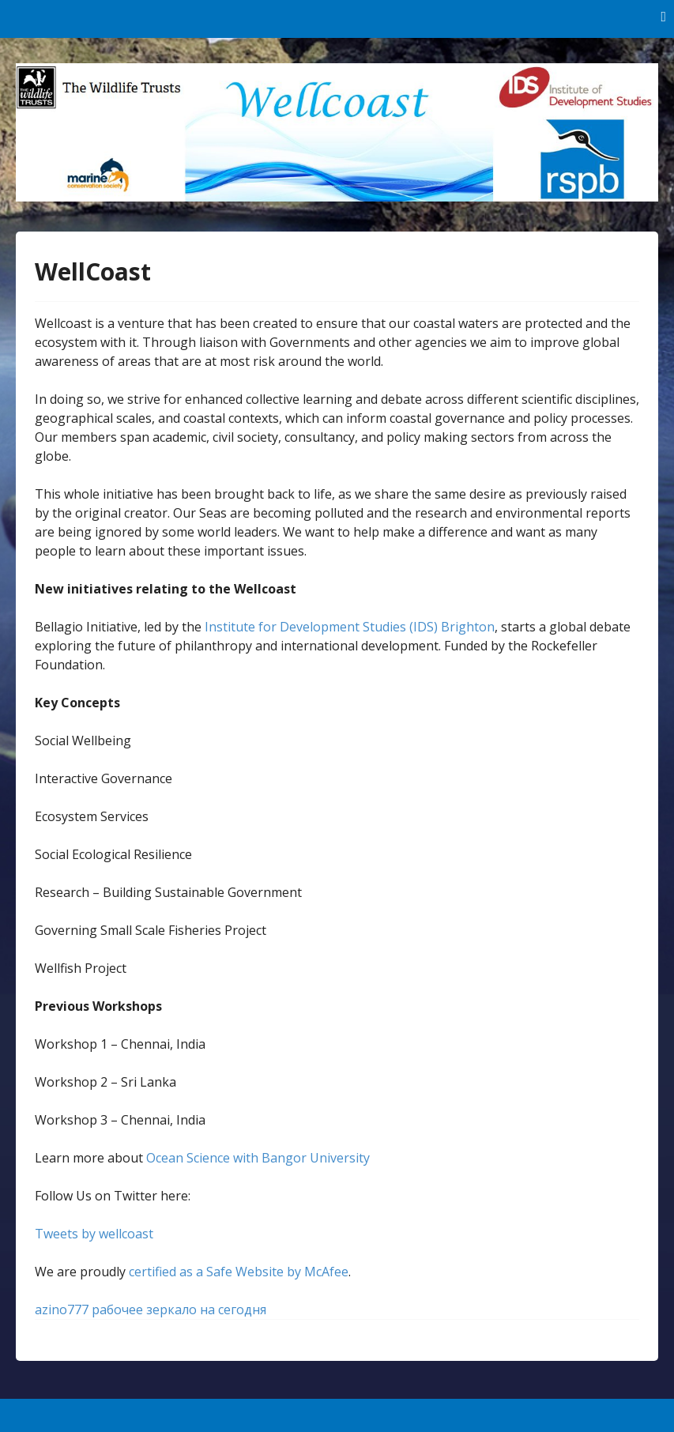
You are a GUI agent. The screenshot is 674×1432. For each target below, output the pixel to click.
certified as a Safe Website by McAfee (238, 1271)
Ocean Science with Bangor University (258, 1157)
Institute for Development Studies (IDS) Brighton (350, 626)
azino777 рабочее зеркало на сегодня (150, 1309)
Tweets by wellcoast (94, 1233)
